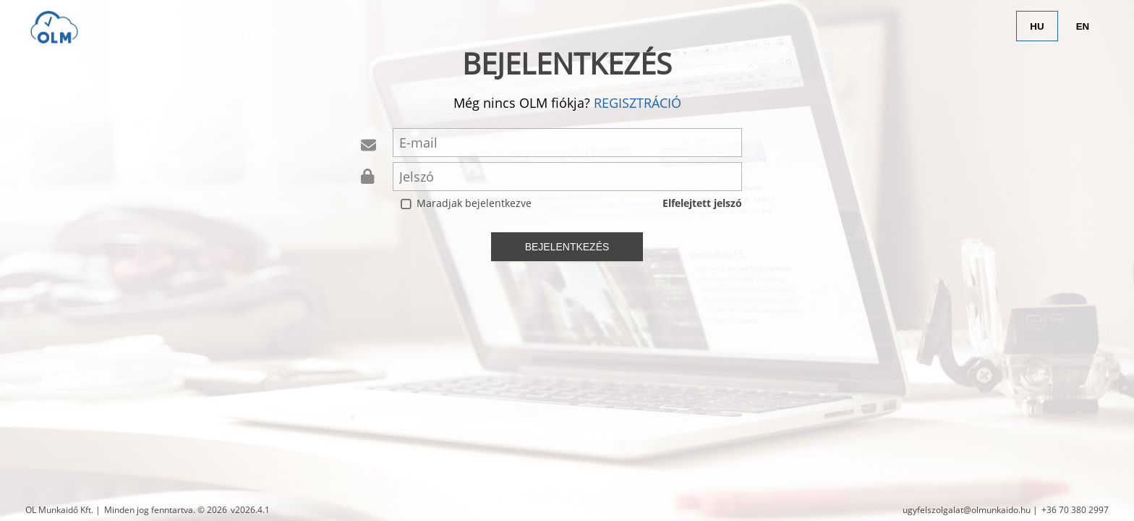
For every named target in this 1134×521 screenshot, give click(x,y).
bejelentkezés (567, 247)
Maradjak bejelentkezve (474, 203)
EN (1083, 26)
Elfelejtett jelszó (702, 203)
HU (1037, 26)
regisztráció (637, 102)
